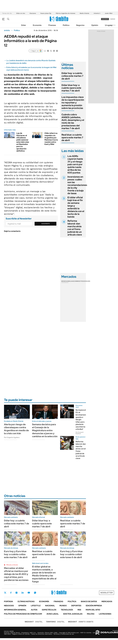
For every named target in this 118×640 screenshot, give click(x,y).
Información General (15, 610)
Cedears (87, 281)
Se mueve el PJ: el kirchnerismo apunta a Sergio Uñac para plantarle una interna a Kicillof (81, 419)
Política (66, 25)
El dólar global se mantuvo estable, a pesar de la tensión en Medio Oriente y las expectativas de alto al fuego (44, 574)
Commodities (79, 281)
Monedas (64, 281)
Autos (34, 610)
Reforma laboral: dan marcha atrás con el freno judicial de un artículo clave (74, 227)
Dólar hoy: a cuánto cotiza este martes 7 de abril (72, 76)
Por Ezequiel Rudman (80, 433)
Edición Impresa (94, 605)
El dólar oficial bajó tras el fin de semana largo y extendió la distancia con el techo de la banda (75, 207)
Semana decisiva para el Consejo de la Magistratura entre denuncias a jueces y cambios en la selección (45, 430)
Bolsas (71, 281)
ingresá (112, 19)
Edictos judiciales (72, 614)
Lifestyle (36, 605)
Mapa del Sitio (93, 610)
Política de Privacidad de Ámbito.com (23, 614)
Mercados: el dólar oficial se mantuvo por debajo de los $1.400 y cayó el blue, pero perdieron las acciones (16, 574)
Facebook (10, 593)
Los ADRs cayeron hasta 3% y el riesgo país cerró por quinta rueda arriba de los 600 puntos (75, 164)
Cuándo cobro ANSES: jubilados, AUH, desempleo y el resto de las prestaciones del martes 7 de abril (73, 121)
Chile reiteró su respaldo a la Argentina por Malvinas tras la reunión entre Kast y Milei (51, 138)
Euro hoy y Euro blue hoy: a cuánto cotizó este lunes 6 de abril (71, 554)
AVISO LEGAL (53, 614)
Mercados (107, 601)
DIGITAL (34, 622)
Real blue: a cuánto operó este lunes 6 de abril (43, 554)
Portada (8, 601)
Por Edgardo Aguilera (11, 437)
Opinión (94, 25)
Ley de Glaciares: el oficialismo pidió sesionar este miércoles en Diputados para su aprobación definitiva (22, 142)
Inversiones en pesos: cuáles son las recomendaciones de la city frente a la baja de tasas (77, 185)
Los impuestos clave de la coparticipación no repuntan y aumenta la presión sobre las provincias (73, 103)
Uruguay (108, 25)
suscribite (105, 19)
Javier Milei (108, 13)
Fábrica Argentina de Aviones (65, 13)
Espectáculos (49, 610)
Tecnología (67, 610)
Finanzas (52, 25)
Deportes (76, 605)
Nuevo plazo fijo (45, 13)
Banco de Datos (89, 601)
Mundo (63, 605)
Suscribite (45, 223)
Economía (37, 25)
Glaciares (33, 13)
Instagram (16, 593)
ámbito (7, 30)
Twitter (5, 593)
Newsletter (113, 25)
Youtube (29, 592)
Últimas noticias (26, 601)
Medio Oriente (84, 13)
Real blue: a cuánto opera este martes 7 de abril (72, 137)
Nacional (50, 605)
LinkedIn (23, 593)
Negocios (80, 25)
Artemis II (97, 13)
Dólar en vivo (20, 13)
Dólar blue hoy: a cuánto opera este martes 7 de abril (71, 88)
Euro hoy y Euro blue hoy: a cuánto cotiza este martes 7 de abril (15, 554)
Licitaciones (105, 614)
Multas (90, 614)
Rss (79, 610)
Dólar (23, 25)
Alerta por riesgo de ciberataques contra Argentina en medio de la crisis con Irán (16, 429)
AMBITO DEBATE (80, 622)
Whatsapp (35, 593)
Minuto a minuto (12, 565)
